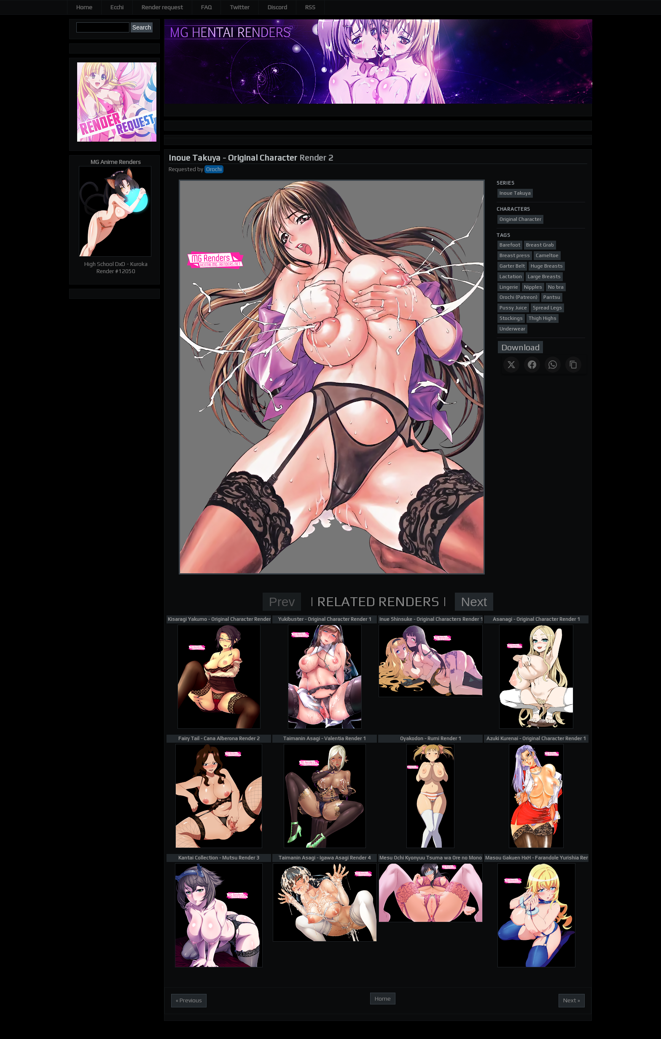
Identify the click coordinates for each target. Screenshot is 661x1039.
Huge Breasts (547, 266)
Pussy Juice (513, 308)
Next (474, 602)
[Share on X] (511, 365)
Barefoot (510, 245)
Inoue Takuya (194, 157)
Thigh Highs (542, 318)
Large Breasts (544, 276)
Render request (162, 7)
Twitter (240, 7)
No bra (556, 287)
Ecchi (117, 7)
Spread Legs (547, 308)
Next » (571, 1000)
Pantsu (551, 297)
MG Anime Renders (116, 161)
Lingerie (509, 287)
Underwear (512, 329)
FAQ (206, 7)
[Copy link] (573, 365)
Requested (182, 169)
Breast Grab (540, 245)
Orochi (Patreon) (518, 297)
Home (84, 7)
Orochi (214, 169)
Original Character (262, 157)
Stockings (511, 318)
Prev (282, 602)
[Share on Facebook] (532, 365)
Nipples (533, 287)
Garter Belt (512, 266)
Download (520, 347)
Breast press (515, 255)
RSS (310, 7)
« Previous (189, 1000)
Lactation (511, 276)
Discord (277, 7)
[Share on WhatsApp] (553, 365)
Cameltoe (547, 255)
